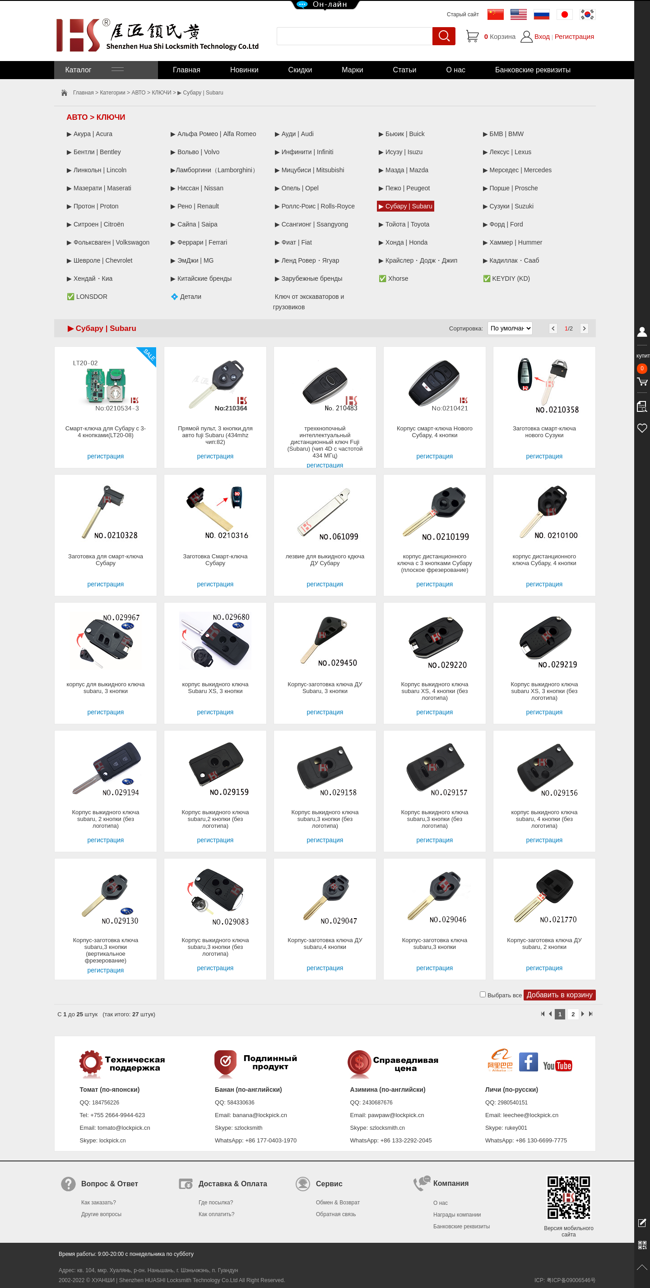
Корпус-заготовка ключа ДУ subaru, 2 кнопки (544, 943)
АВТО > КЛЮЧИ (151, 93)
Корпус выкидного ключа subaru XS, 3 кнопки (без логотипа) (544, 691)
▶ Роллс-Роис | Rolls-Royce (315, 206)
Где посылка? (216, 1202)
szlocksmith (248, 1128)
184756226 (105, 1102)
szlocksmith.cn (387, 1128)
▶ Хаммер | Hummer (513, 242)
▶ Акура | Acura (89, 133)
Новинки (244, 70)
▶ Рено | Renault (195, 206)
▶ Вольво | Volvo (195, 152)
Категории (112, 93)
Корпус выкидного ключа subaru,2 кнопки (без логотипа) (215, 819)
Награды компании (457, 1215)
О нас (455, 70)
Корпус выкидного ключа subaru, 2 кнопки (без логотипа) (105, 819)
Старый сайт (463, 14)
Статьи (405, 70)
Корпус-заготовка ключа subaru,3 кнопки (435, 943)
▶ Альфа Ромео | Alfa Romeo (213, 133)
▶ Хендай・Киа (89, 278)
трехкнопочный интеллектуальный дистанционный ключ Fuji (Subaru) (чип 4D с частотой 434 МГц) (324, 442)
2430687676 (377, 1102)
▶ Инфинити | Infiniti (304, 152)
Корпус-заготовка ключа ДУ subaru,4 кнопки (325, 943)
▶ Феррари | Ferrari (199, 242)
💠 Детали (186, 296)
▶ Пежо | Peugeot (404, 188)
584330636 (241, 1102)
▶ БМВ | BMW (503, 133)
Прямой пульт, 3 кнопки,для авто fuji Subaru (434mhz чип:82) (215, 435)
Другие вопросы (101, 1214)
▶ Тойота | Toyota (404, 224)
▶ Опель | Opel (297, 188)
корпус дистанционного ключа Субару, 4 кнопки (544, 559)
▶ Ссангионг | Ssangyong (311, 224)
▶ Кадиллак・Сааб (511, 260)
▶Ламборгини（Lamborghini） (215, 170)
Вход (542, 36)
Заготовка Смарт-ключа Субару (215, 559)
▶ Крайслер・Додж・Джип (418, 260)
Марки (352, 70)
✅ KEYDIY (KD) (506, 278)
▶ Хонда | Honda (403, 242)
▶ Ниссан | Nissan (197, 188)
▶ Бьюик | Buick (401, 133)
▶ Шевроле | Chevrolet (100, 260)
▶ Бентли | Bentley (94, 152)
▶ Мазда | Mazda (403, 170)
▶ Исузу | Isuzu (400, 152)
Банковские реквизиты (533, 70)
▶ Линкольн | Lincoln (96, 170)
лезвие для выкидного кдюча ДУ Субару (325, 559)
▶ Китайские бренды (201, 278)
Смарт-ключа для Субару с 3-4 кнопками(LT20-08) (105, 432)
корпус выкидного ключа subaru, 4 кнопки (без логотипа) (544, 819)
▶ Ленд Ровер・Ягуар (307, 260)
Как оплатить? (216, 1214)
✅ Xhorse (393, 278)
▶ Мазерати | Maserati (99, 188)
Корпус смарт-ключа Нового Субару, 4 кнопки (435, 432)
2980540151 (513, 1102)
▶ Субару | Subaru (405, 206)
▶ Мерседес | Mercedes (517, 170)
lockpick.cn (112, 1140)
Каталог (93, 70)
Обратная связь (336, 1214)
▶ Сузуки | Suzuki (508, 206)
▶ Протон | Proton (93, 206)
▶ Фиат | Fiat (293, 242)
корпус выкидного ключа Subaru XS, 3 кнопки (215, 687)
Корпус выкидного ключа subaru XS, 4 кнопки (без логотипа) (435, 691)
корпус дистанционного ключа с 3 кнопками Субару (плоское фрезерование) (434, 563)
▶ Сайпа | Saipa (194, 224)
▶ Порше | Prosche (510, 188)
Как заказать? (98, 1202)
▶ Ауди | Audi (294, 133)
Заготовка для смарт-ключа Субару (105, 559)
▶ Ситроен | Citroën (95, 224)
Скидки (300, 70)
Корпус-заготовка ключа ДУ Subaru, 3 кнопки (325, 687)
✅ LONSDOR (87, 296)
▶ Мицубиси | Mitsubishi (309, 170)
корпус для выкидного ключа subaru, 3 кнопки (106, 687)
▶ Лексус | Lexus (507, 152)
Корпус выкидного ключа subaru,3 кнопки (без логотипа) (325, 819)
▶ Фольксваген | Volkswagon (108, 242)
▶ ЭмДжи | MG (192, 260)
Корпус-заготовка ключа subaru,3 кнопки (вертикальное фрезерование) (106, 950)
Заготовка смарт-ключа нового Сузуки (544, 432)
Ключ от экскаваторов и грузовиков (308, 302)
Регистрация (574, 36)
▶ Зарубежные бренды (309, 278)
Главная (186, 70)
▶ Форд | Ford (503, 224)
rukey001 (516, 1128)
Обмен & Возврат (338, 1202)
